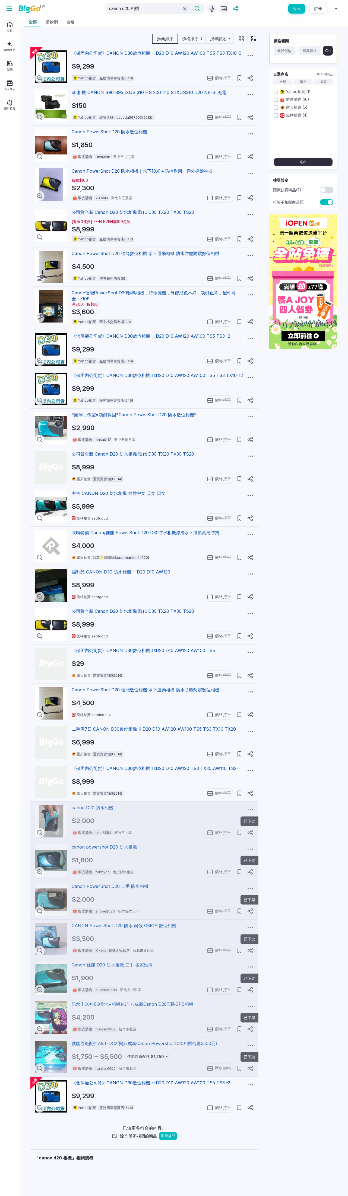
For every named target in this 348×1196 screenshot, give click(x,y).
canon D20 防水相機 (92, 807)
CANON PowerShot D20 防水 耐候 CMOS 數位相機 (124, 925)
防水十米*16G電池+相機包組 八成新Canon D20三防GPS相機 (132, 1004)
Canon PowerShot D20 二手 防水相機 (110, 886)
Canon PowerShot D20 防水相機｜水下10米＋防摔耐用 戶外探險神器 (142, 171)
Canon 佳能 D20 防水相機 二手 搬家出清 (112, 965)
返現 (323, 82)
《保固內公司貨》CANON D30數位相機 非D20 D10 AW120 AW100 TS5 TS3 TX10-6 (156, 53)
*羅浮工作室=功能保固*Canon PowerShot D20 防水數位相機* (134, 414)
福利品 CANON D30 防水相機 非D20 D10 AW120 (121, 572)
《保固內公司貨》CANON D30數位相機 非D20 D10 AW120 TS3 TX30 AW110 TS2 (154, 768)
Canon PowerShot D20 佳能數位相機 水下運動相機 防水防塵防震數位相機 (145, 253)
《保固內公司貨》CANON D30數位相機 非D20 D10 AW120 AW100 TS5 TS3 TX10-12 (157, 375)
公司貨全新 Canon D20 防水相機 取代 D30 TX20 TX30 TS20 (133, 212)
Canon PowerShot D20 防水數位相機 (109, 131)
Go (328, 50)
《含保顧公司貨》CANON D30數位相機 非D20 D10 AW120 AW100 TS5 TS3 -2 (151, 336)
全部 (283, 82)
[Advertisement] (303, 435)
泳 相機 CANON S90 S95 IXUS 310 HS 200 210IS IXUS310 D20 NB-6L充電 (149, 92)
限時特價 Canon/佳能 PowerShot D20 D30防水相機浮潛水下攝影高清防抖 (145, 532)
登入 (297, 8)
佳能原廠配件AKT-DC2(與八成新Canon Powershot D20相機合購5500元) (144, 1043)
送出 (303, 162)
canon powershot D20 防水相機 (104, 847)
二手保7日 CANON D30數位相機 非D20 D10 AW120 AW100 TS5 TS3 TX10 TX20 (154, 729)
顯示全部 (168, 1136)
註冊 (318, 8)
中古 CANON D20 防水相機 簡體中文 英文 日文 (119, 493)
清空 (303, 82)
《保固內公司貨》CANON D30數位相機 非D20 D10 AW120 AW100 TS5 (143, 650)
